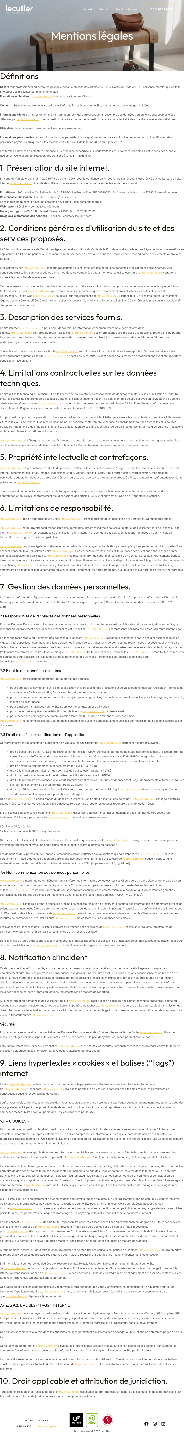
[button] (161, 9)
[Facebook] (146, 1424)
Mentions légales (127, 9)
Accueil (91, 9)
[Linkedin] (163, 1424)
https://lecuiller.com (44, 96)
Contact (106, 9)
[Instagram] (155, 1424)
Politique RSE (36, 1423)
